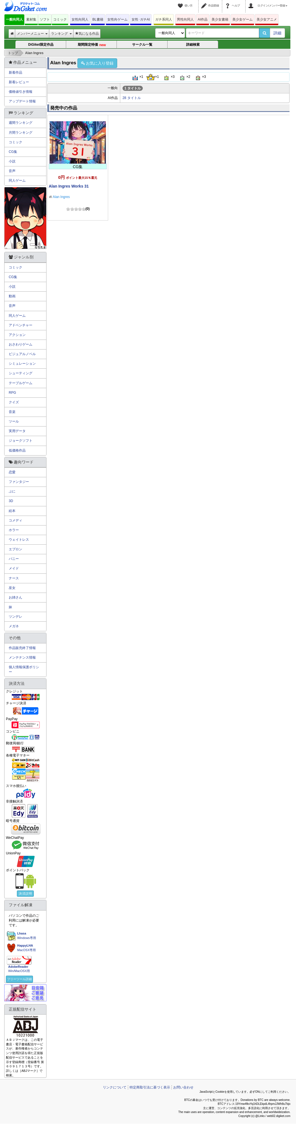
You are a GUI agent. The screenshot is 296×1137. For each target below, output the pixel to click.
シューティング (20, 373)
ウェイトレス (19, 540)
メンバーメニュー (32, 34)
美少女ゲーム (242, 19)
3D (11, 501)
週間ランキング (20, 123)
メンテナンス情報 (22, 657)
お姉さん (15, 597)
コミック (60, 19)
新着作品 (15, 72)
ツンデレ (15, 617)
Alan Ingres (61, 197)
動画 (12, 296)
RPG (12, 393)
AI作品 (203, 19)
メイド (14, 568)
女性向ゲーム (117, 19)
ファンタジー (19, 482)
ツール (14, 421)
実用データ (17, 431)
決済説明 (25, 894)
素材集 (31, 19)
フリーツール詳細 (19, 979)
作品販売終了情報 (22, 648)
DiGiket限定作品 (41, 45)
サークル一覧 (142, 45)
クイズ (14, 402)
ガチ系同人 (163, 19)
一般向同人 (14, 19)
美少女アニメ (267, 19)
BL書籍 (97, 19)
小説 (12, 161)
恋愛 (12, 472)
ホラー (14, 530)
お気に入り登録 (97, 63)
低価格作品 (17, 450)
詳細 (277, 33)
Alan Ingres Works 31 (69, 186)
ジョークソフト (20, 441)
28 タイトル (132, 98)
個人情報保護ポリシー (24, 669)
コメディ (15, 520)
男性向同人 (185, 19)
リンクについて (114, 1087)
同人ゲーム (17, 180)
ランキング (61, 34)
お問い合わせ (183, 1087)
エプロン (15, 549)
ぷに (12, 491)
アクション (17, 335)
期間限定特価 (91, 45)
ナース (14, 578)
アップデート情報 (22, 101)
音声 (12, 171)
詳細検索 (193, 45)
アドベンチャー (20, 325)
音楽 (12, 412)
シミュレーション (22, 364)
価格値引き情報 (20, 92)
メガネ (14, 626)
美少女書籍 (220, 19)
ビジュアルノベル (22, 354)
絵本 (12, 511)
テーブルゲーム (20, 383)
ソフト (45, 19)
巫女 (12, 588)
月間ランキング (20, 133)
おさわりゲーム (20, 344)
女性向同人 (80, 19)
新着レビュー (19, 82)
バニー (14, 559)
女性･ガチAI (141, 19)
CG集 (13, 152)
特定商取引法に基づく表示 (150, 1087)
